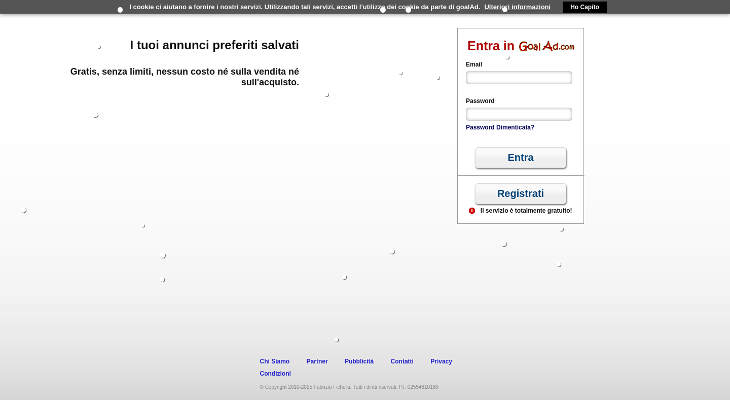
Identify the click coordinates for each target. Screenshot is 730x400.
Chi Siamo (275, 361)
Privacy (441, 361)
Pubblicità (359, 361)
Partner (317, 361)
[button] (520, 157)
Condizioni (275, 373)
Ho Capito (584, 7)
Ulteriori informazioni (517, 7)
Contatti (402, 361)
